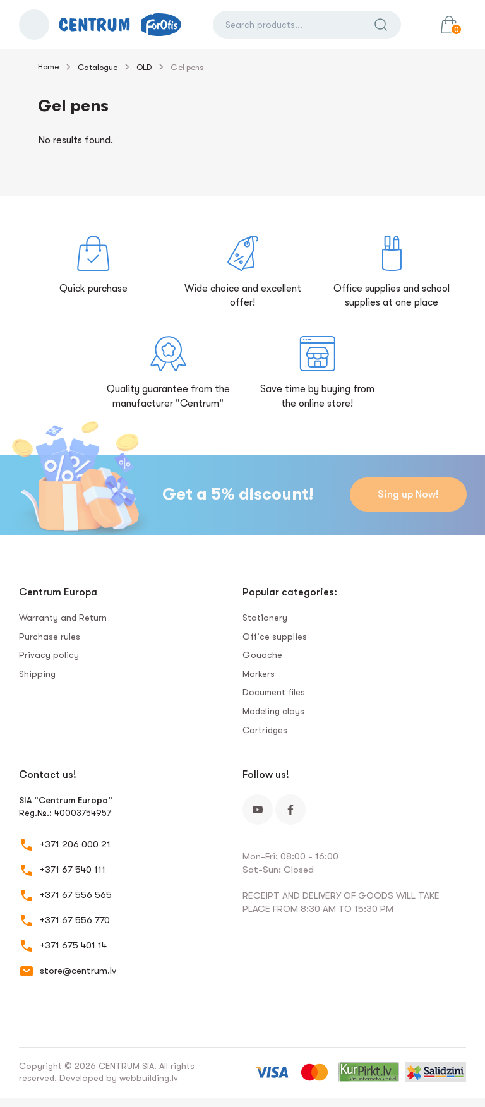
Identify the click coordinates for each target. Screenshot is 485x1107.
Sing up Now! (407, 494)
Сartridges (264, 730)
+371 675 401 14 (73, 945)
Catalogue (97, 67)
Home (48, 66)
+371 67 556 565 (76, 895)
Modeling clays (273, 711)
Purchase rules (49, 636)
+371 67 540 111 (72, 869)
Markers (258, 674)
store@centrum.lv (78, 970)
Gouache (262, 655)
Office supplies (274, 636)
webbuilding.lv (148, 1078)
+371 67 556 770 (75, 920)
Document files (273, 692)
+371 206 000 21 (75, 844)
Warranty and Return (63, 618)
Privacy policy (49, 655)
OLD (144, 67)
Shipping (37, 674)
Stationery (264, 618)
